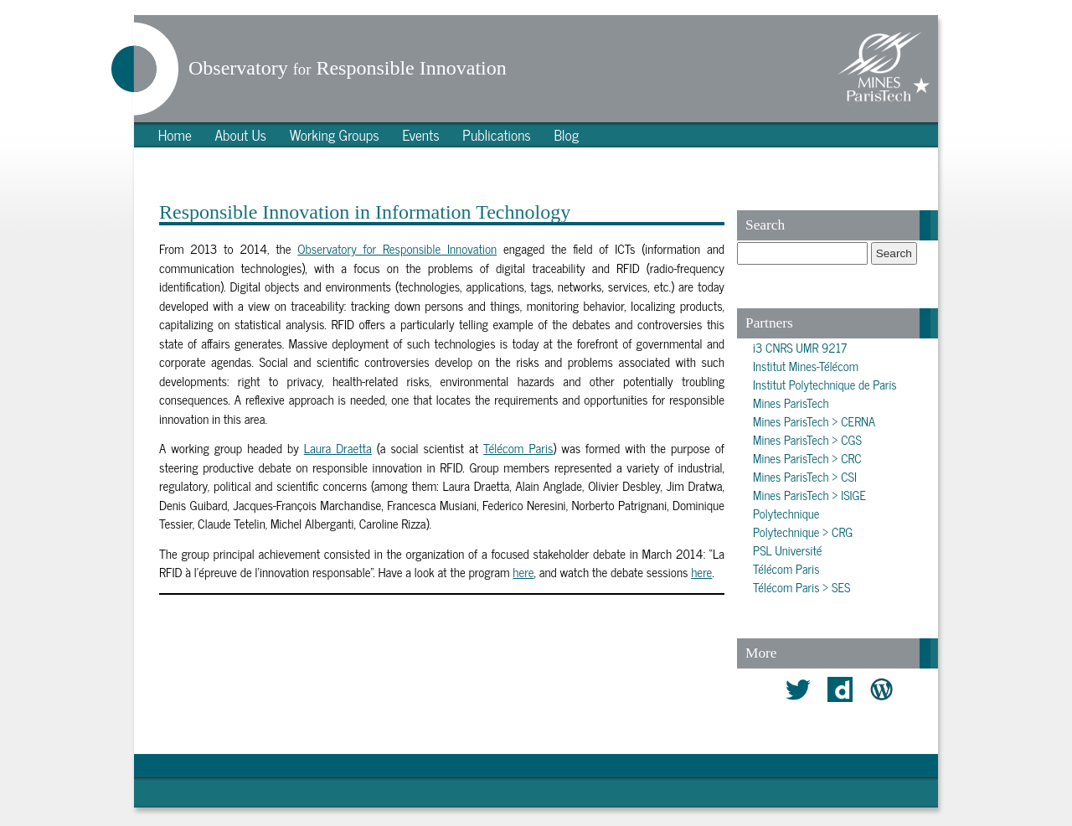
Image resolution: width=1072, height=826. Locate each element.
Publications (496, 134)
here (523, 571)
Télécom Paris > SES (801, 587)
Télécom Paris (518, 447)
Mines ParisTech (790, 403)
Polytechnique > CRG (803, 532)
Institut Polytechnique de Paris (825, 384)
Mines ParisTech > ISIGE (809, 495)
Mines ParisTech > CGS (807, 440)
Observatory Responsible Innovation (347, 68)
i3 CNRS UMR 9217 (800, 348)
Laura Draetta (338, 447)
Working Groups (334, 134)
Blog (567, 134)
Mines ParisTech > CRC (807, 458)
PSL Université (787, 550)
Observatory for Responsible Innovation (397, 248)
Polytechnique (786, 513)
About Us (240, 134)
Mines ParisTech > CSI (805, 477)
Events (420, 134)
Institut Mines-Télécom (805, 366)
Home (175, 134)
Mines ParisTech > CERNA (814, 421)
